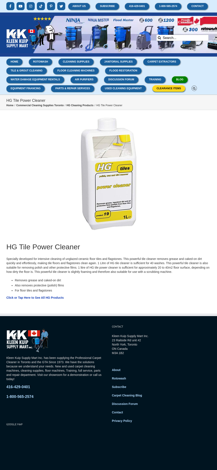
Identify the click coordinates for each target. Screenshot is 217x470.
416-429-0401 (18, 387)
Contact (117, 412)
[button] (194, 88)
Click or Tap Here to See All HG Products (35, 297)
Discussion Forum (125, 404)
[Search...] (182, 38)
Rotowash (119, 378)
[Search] (159, 38)
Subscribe (119, 387)
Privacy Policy (122, 421)
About (116, 370)
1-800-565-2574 (19, 397)
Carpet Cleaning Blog (127, 395)
